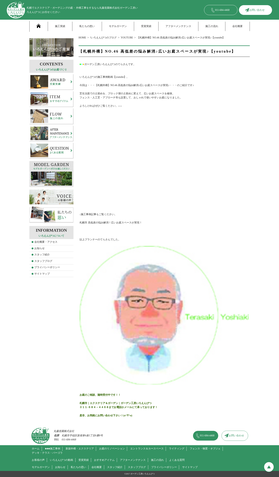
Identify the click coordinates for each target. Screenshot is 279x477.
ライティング (176, 448)
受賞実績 (146, 26)
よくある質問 (177, 460)
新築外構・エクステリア (80, 448)
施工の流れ (211, 26)
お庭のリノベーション (112, 448)
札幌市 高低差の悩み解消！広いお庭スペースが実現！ (111, 222)
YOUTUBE (127, 37)
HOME (82, 37)
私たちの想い (87, 26)
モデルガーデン (118, 26)
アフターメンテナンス (178, 26)
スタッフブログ (43, 261)
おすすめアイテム (104, 460)
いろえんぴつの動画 (61, 460)
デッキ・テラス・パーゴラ (47, 452)
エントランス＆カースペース (147, 448)
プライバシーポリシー (47, 267)
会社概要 (237, 26)
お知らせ (39, 248)
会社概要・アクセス (45, 242)
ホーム (35, 448)
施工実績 (60, 26)
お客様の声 (38, 460)
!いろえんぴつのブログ (103, 37)
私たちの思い (78, 467)
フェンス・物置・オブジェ (205, 448)
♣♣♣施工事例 (52, 448)
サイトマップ (42, 273)
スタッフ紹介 (42, 254)
